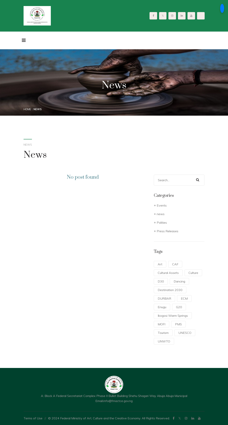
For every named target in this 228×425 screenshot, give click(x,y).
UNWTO (164, 341)
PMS (178, 324)
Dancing (179, 281)
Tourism (163, 333)
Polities (162, 222)
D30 (161, 281)
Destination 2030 (170, 290)
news (161, 214)
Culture (193, 273)
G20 (179, 307)
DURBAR (164, 298)
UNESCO (184, 333)
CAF (175, 264)
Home (27, 109)
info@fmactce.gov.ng (118, 401)
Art (160, 264)
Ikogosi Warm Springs (173, 316)
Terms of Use (33, 418)
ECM (184, 298)
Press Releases (167, 231)
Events (162, 205)
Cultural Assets (168, 273)
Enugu (162, 307)
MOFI (161, 324)
